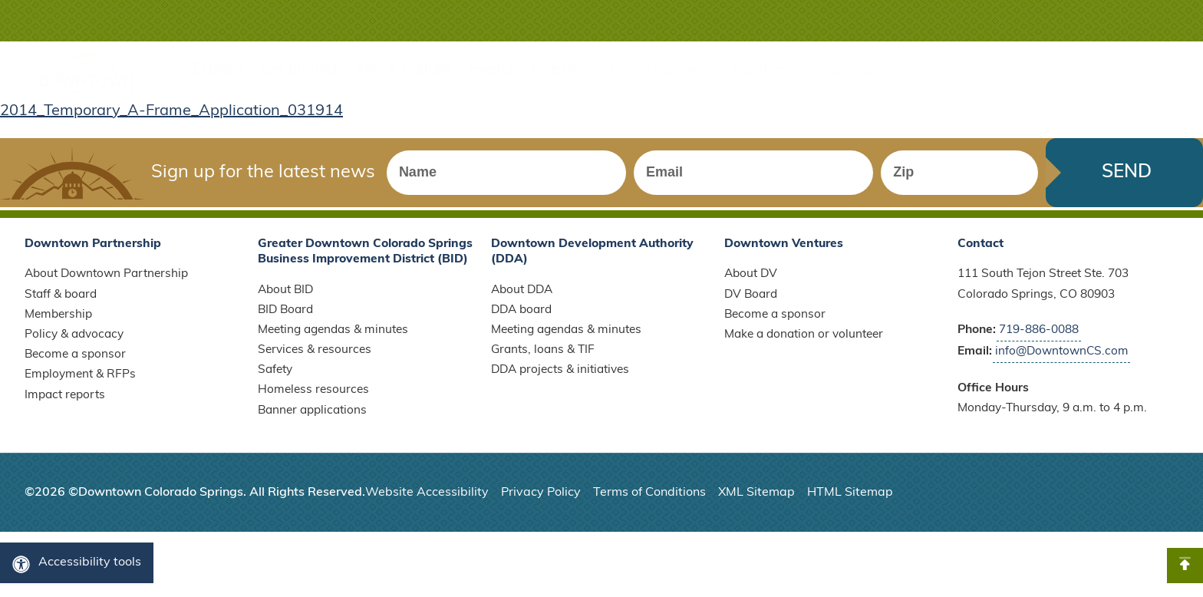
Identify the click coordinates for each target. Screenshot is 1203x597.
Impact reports (65, 407)
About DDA (522, 300)
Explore (217, 70)
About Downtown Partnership (107, 285)
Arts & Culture (402, 70)
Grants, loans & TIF (543, 361)
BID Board (286, 321)
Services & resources (314, 361)
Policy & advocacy (74, 345)
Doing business (661, 70)
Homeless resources (313, 401)
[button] (1131, 20)
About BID (286, 300)
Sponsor (858, 70)
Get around (298, 70)
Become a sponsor (76, 366)
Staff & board (61, 305)
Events (491, 70)
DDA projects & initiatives (561, 381)
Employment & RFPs (80, 386)
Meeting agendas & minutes (333, 341)
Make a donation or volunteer (803, 345)
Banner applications (312, 422)
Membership (771, 70)
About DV (751, 285)
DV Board (751, 305)
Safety (275, 381)
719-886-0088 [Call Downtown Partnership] (1039, 341)
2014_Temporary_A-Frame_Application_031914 (171, 111)
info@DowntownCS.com (1063, 361)
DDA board (522, 321)
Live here (562, 70)
